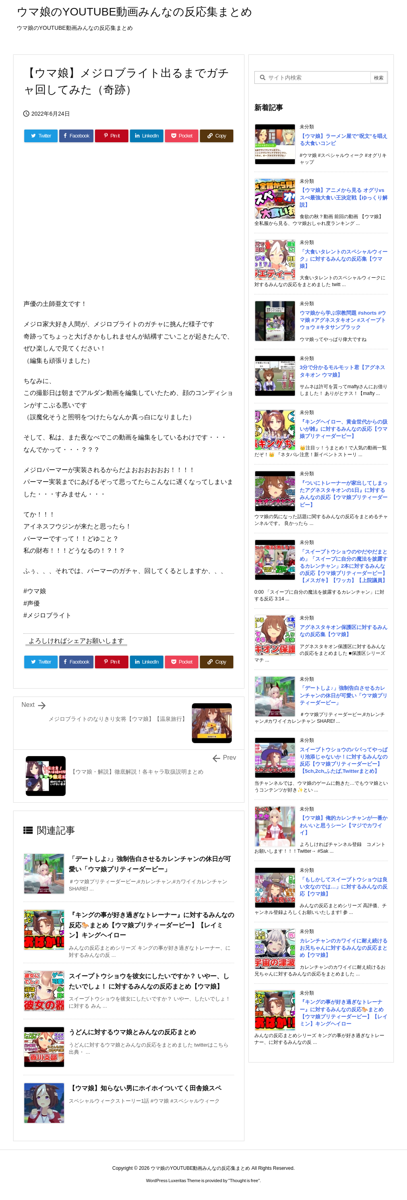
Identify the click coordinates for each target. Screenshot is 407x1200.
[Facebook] (76, 136)
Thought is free (244, 1180)
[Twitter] (41, 136)
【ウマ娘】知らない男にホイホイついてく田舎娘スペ (145, 1088)
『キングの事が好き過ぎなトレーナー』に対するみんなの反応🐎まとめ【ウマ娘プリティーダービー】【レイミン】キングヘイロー (151, 925)
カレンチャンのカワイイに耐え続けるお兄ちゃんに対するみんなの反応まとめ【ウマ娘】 (344, 948)
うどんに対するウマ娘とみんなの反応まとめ (132, 1032)
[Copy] (216, 136)
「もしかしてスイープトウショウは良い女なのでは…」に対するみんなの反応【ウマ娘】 (344, 887)
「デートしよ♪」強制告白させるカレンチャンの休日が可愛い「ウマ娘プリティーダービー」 (344, 695)
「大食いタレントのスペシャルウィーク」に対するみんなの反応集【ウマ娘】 (344, 259)
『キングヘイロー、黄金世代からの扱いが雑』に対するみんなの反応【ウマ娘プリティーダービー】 (344, 429)
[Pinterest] (111, 136)
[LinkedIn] (146, 136)
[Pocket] (181, 136)
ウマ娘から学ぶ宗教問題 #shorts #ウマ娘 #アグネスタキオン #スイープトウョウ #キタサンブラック (343, 320)
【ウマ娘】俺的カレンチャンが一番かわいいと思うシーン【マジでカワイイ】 (344, 825)
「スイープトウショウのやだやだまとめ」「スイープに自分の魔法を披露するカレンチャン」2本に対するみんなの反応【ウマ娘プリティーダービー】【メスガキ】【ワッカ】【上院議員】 (344, 566)
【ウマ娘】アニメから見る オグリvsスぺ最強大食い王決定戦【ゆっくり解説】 (344, 197)
